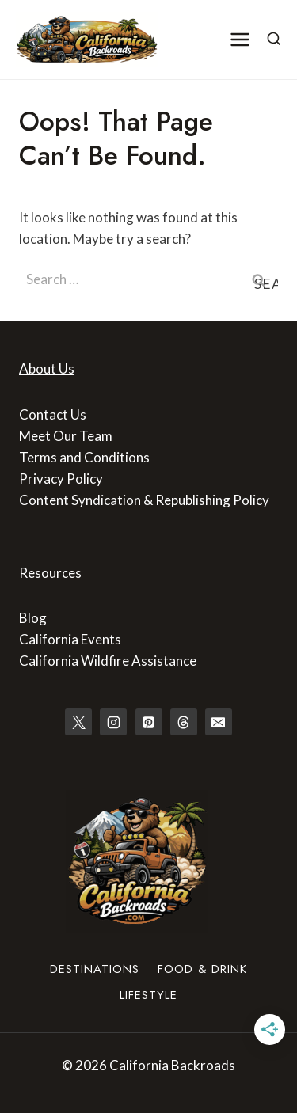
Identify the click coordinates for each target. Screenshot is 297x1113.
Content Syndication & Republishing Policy (144, 500)
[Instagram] (113, 721)
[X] (78, 721)
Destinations (94, 969)
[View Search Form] (274, 39)
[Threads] (183, 721)
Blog (33, 618)
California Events (70, 639)
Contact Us (52, 414)
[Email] (218, 721)
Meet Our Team (65, 435)
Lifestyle (148, 995)
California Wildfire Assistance (107, 660)
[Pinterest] (148, 721)
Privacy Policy (61, 478)
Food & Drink (202, 969)
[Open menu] (240, 39)
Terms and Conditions (84, 457)
